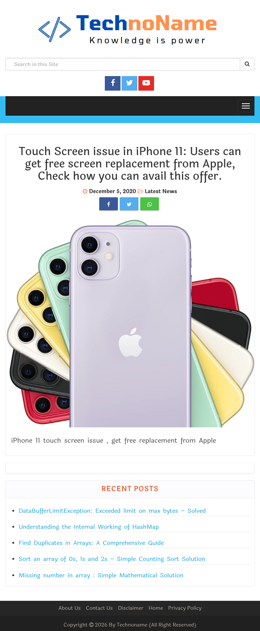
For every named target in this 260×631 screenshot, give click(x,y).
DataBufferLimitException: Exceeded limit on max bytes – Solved (112, 510)
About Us (70, 608)
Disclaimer (130, 608)
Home (155, 608)
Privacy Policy (185, 608)
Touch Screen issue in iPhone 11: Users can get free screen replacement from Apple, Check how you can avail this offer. (130, 164)
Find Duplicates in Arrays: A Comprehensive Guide (91, 542)
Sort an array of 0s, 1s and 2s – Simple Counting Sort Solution (112, 558)
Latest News (161, 191)
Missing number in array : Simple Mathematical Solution (101, 575)
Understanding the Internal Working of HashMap (89, 526)
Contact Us (99, 608)
